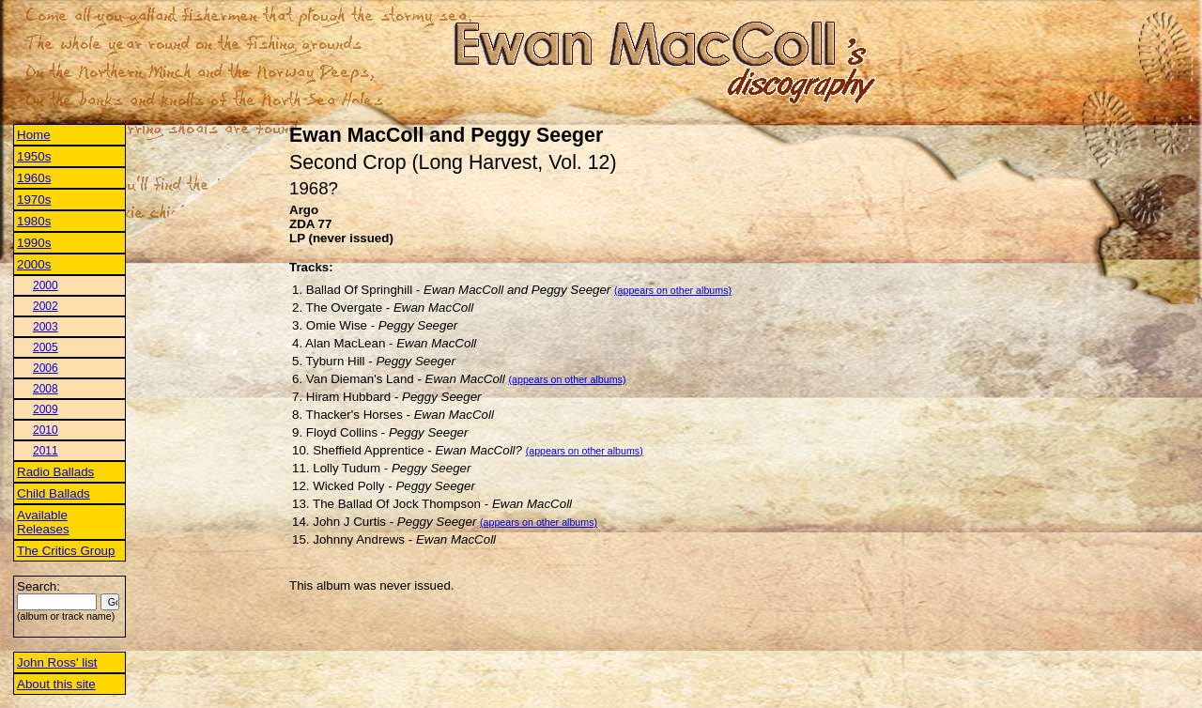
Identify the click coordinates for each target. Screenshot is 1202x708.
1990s (34, 243)
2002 (45, 306)
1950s (34, 156)
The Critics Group (66, 551)
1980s (34, 221)
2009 (45, 409)
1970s (34, 199)
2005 (45, 347)
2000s (34, 264)
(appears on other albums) (673, 290)
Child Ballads (53, 493)
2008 (45, 388)
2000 (45, 285)
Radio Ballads (55, 472)
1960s (34, 178)
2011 (45, 450)
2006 (45, 368)
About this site (56, 684)
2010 (45, 430)
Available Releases (43, 522)
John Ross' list (57, 662)
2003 (45, 326)
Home (34, 135)
